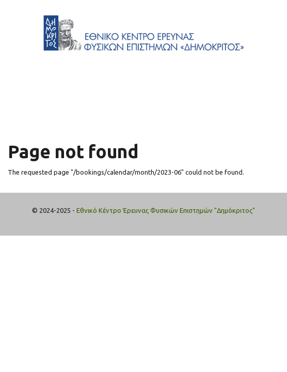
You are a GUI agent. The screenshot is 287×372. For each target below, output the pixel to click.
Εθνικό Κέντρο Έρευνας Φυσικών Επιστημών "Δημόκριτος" (165, 210)
